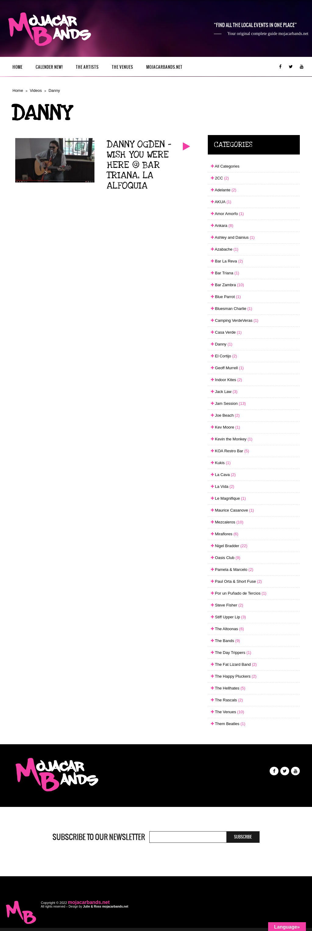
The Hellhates (228, 688)
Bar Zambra (227, 285)
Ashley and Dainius (233, 237)
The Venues (122, 67)
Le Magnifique (228, 498)
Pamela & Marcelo (232, 569)
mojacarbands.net (164, 67)
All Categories (225, 166)
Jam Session (228, 403)
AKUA (221, 202)
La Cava (223, 474)
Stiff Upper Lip (228, 617)
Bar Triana (225, 273)
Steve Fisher (227, 605)
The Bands (225, 640)
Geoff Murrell (227, 368)
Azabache (224, 249)
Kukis (221, 462)
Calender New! (49, 67)
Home (17, 67)
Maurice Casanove (232, 510)
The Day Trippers (231, 652)
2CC (220, 178)
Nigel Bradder (229, 546)
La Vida (222, 486)
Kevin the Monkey (231, 439)
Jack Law (224, 391)
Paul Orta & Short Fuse (236, 581)
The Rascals (227, 700)
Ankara (222, 225)
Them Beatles (228, 723)
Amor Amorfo (227, 213)
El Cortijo (224, 356)
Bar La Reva (227, 261)
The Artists (87, 67)
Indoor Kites (226, 379)
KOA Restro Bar (230, 451)
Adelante (223, 190)
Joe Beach (225, 415)
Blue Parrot (226, 296)
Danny (54, 90)
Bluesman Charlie (231, 308)
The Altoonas (227, 629)
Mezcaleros (227, 522)
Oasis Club (225, 557)
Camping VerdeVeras (234, 320)
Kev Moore (225, 427)
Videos (36, 90)
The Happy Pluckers (234, 676)
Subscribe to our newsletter (98, 837)
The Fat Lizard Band (234, 664)
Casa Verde (226, 332)
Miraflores (224, 534)
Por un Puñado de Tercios (238, 593)
